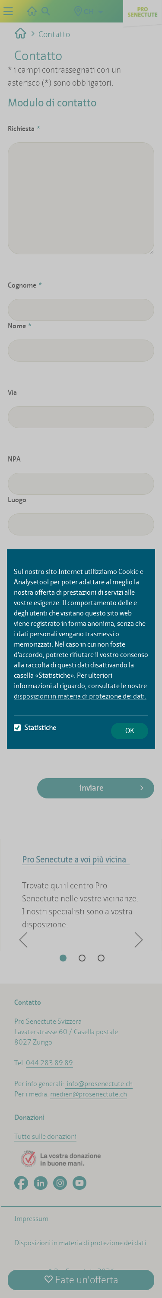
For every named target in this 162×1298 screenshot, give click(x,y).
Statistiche (35, 727)
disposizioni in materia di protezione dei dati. (80, 696)
